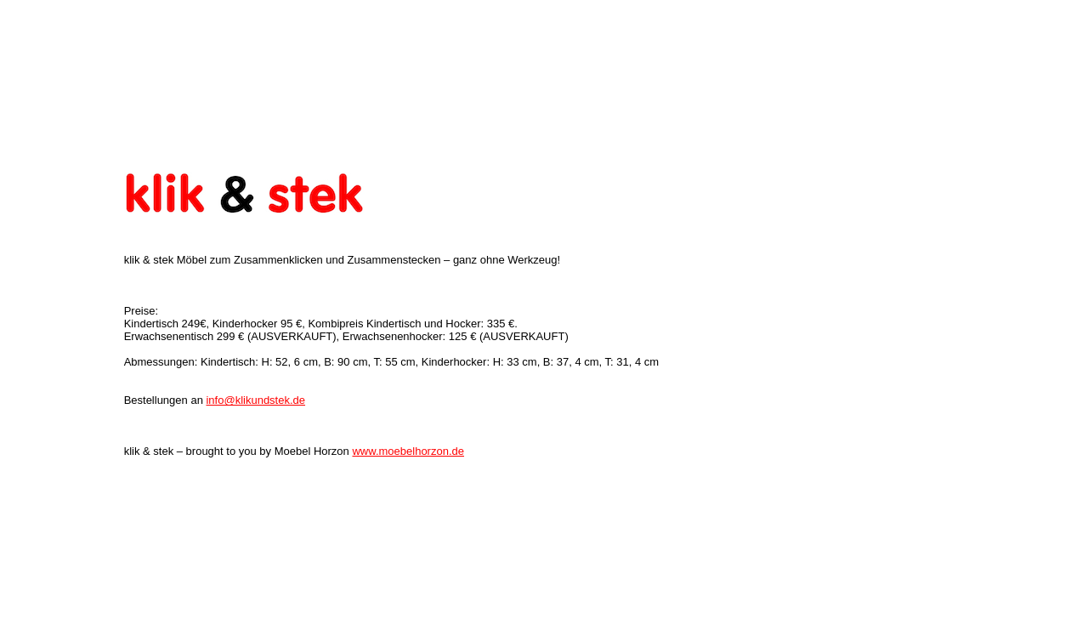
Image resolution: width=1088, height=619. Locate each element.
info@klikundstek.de (255, 396)
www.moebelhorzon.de (408, 447)
